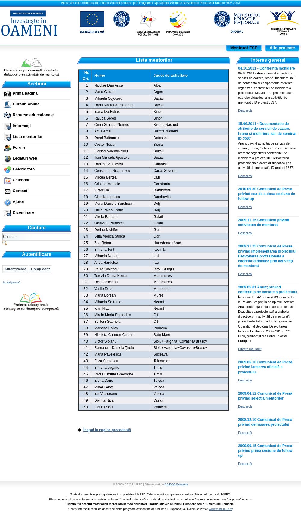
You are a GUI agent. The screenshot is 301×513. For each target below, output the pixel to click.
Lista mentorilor (28, 136)
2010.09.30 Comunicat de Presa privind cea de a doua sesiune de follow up (266, 194)
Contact (20, 190)
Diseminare (23, 212)
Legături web (25, 158)
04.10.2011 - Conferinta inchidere (266, 68)
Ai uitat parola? (11, 282)
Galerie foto (24, 169)
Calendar (21, 180)
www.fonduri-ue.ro (220, 509)
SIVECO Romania (176, 484)
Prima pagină (25, 93)
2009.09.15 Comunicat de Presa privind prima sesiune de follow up (265, 451)
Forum (19, 147)
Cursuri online (26, 104)
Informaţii (22, 125)
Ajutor (18, 201)
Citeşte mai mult (249, 349)
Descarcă (245, 110)
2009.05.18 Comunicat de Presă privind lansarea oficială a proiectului (265, 367)
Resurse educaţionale (33, 115)
